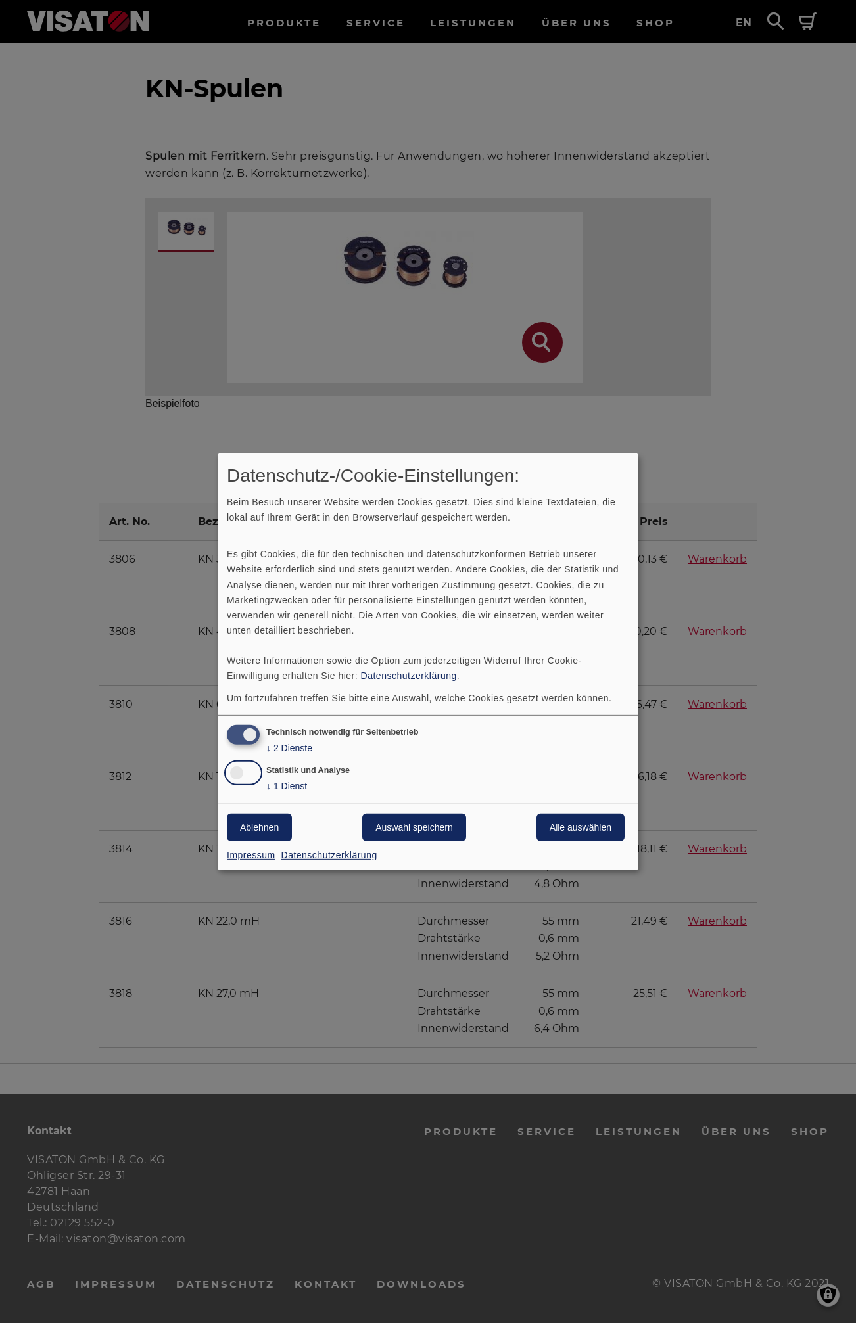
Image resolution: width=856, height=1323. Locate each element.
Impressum (251, 855)
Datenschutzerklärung (409, 675)
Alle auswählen (580, 827)
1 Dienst (286, 786)
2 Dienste (289, 748)
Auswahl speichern (414, 827)
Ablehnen (259, 827)
